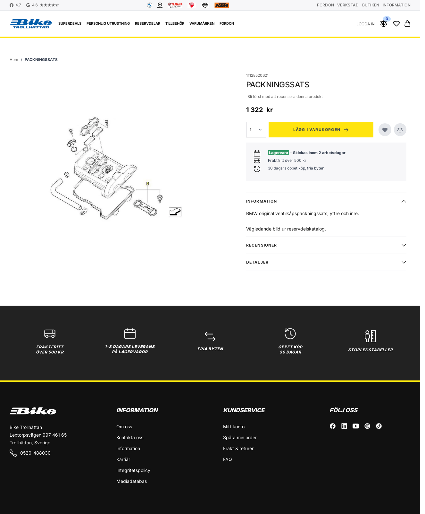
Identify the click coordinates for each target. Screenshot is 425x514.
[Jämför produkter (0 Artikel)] (384, 23)
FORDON (227, 23)
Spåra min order (240, 437)
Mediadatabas (131, 481)
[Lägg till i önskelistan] (385, 129)
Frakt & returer (238, 448)
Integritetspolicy (133, 470)
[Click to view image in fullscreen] (110, 168)
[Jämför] (400, 129)
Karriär (123, 459)
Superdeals (69, 23)
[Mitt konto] (365, 23)
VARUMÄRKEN (201, 23)
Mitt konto (234, 426)
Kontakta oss (129, 437)
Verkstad (348, 5)
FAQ (227, 459)
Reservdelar (147, 23)
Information (397, 5)
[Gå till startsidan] (14, 59)
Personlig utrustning (108, 23)
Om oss (124, 426)
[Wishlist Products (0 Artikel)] (396, 23)
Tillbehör (174, 23)
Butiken (370, 5)
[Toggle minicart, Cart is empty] (407, 23)
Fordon (325, 5)
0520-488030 (30, 453)
